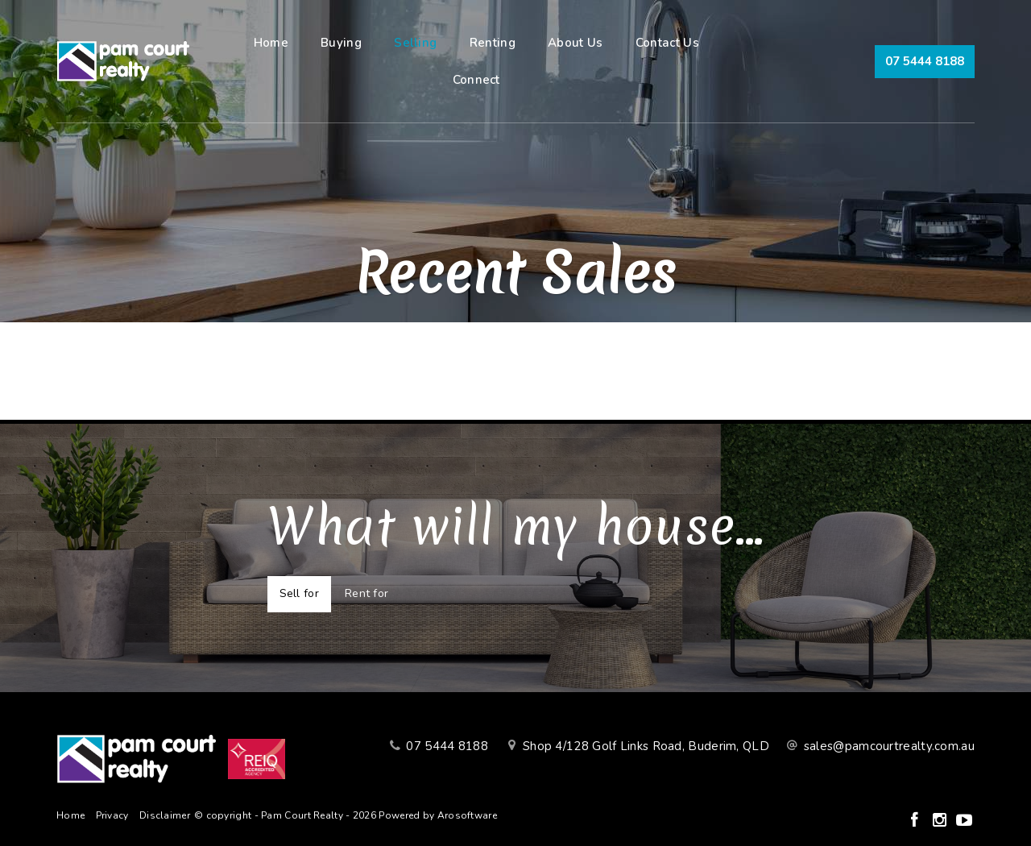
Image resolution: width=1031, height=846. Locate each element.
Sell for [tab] (299, 593)
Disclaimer (164, 815)
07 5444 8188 (924, 61)
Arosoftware (467, 815)
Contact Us (667, 43)
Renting (493, 43)
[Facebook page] (916, 821)
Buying (341, 43)
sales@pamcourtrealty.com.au (889, 746)
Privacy (112, 815)
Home (271, 43)
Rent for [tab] (366, 593)
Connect (476, 80)
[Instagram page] (941, 821)
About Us (575, 43)
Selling (415, 43)
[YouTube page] (964, 821)
